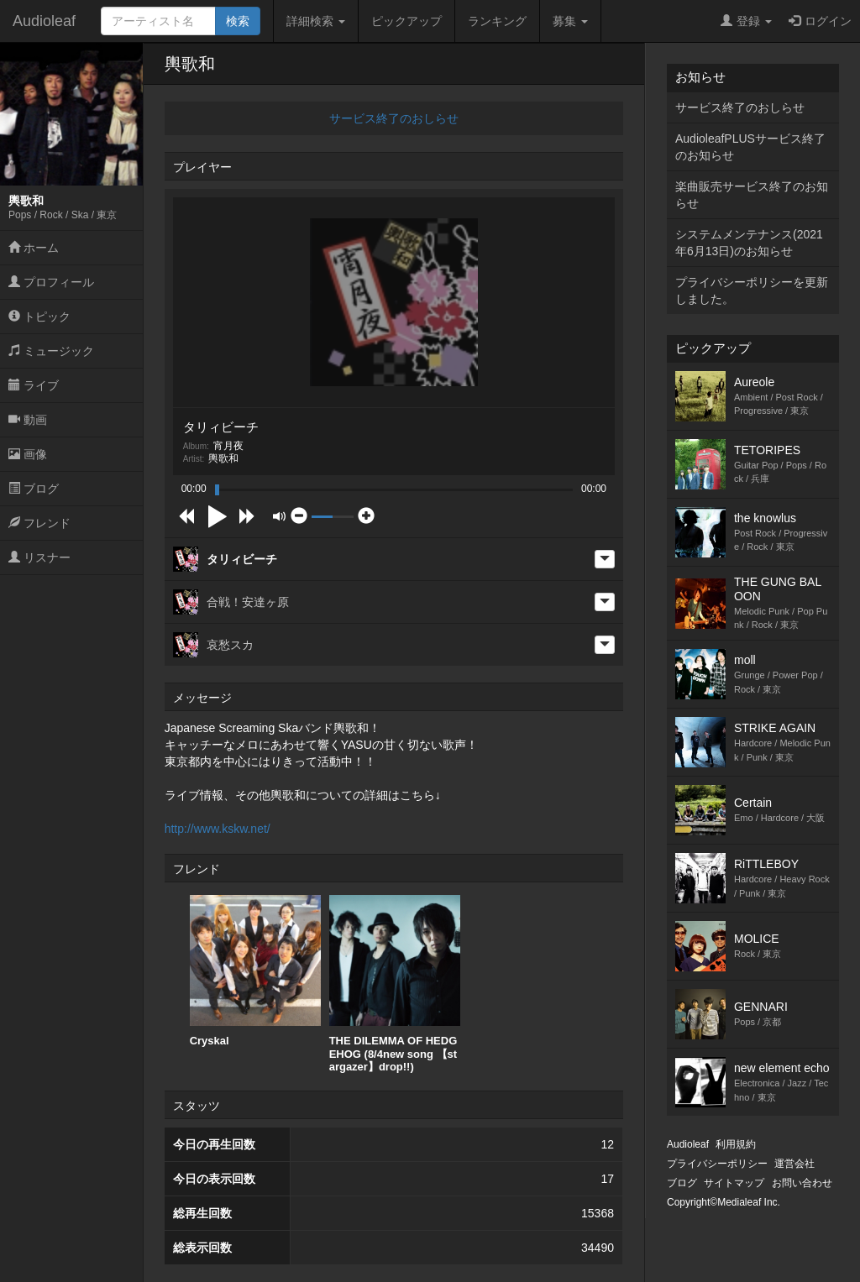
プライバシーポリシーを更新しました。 (751, 290)
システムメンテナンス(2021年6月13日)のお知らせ (749, 243)
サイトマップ (734, 1183)
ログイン (820, 21)
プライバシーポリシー (717, 1163)
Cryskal (255, 971)
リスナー (39, 557)
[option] (255, 971)
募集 (570, 21)
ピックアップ (406, 21)
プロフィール (51, 282)
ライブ (33, 385)
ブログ (33, 488)
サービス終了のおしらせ (394, 118)
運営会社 (794, 1163)
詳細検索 (315, 21)
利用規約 (736, 1144)
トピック (39, 316)
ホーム (33, 247)
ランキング (497, 21)
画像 (27, 454)
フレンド (39, 523)
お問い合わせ (802, 1183)
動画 (27, 419)
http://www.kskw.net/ (217, 828)
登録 (746, 21)
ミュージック (51, 351)
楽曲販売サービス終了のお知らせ (751, 195)
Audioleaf (44, 21)
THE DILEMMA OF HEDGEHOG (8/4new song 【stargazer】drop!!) (394, 984)
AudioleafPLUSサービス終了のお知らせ (750, 147)
